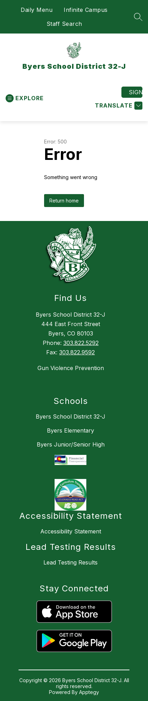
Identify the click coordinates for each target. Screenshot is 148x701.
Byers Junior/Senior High (71, 444)
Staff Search (64, 23)
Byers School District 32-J (70, 416)
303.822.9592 (77, 352)
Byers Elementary (70, 430)
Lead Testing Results (70, 562)
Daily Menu (36, 9)
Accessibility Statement (70, 531)
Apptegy (89, 692)
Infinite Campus (86, 9)
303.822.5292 (81, 342)
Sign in (135, 92)
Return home (64, 201)
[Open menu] (25, 98)
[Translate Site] (117, 105)
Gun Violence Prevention (70, 367)
